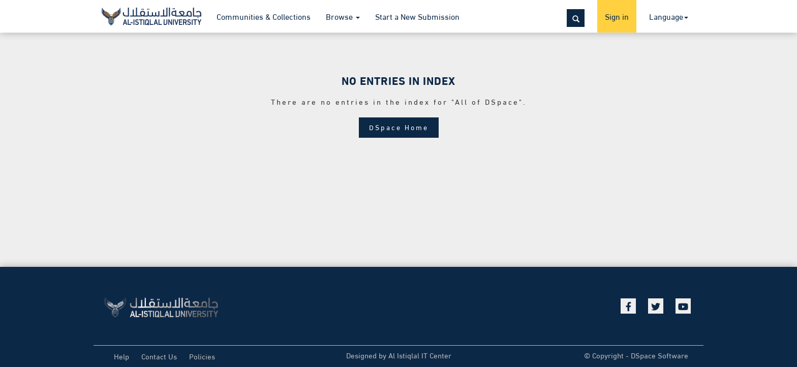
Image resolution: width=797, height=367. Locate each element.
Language (668, 16)
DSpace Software (659, 355)
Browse (343, 16)
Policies (202, 356)
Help (121, 356)
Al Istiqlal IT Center (419, 355)
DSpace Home (398, 126)
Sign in (617, 16)
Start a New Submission (417, 16)
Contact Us (159, 356)
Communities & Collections (264, 16)
